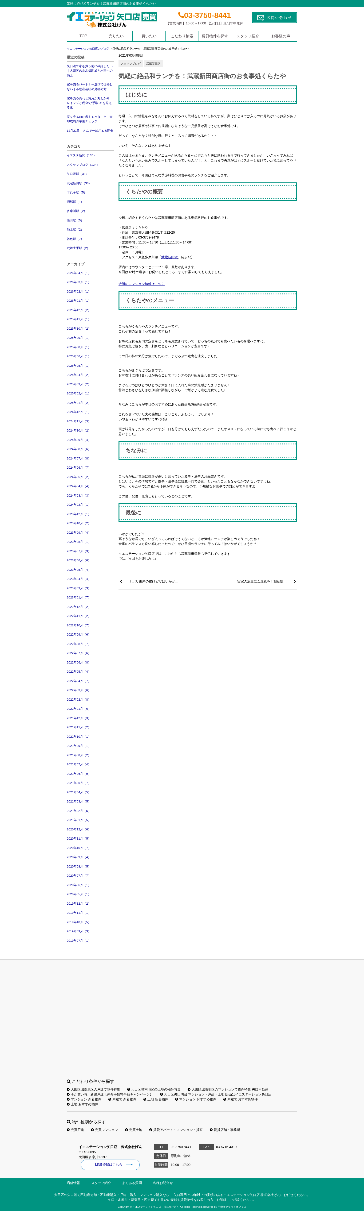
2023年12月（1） (79, 514)
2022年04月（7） (79, 681)
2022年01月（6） (79, 708)
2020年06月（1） (79, 885)
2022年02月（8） (79, 699)
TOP (83, 36)
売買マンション (104, 1130)
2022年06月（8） (79, 662)
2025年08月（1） (79, 347)
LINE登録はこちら (108, 1164)
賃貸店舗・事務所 (225, 1130)
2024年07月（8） (79, 458)
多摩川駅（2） (77, 211)
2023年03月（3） (79, 588)
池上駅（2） (75, 229)
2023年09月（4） (79, 532)
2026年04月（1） (79, 273)
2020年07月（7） (79, 875)
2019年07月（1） (79, 940)
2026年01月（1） (79, 300)
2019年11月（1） (79, 912)
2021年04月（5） (79, 792)
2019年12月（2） (79, 903)
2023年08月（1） (79, 542)
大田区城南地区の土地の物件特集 (154, 1089)
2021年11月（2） (79, 727)
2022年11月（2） (79, 616)
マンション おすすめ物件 (195, 1099)
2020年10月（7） (79, 848)
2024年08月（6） (79, 449)
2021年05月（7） (79, 783)
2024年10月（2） (79, 430)
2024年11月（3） (79, 421)
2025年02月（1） (79, 393)
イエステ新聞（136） (81, 155)
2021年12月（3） (79, 718)
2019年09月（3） (79, 931)
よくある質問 (132, 1183)
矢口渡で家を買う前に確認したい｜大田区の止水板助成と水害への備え (90, 70)
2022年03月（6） (79, 690)
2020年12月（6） (79, 829)
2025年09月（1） (79, 337)
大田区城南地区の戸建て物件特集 (93, 1089)
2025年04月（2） (79, 375)
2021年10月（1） (79, 736)
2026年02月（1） (79, 291)
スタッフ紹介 (248, 36)
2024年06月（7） (79, 467)
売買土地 (133, 1130)
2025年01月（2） (79, 403)
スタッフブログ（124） (83, 164)
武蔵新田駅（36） (79, 183)
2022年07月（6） (79, 653)
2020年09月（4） (79, 857)
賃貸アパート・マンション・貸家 (176, 1130)
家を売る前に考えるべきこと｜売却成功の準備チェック (90, 119)
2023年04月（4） (79, 579)
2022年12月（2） (79, 607)
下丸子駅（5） (77, 192)
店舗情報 (73, 1183)
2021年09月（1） (79, 746)
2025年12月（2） (79, 310)
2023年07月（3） (79, 551)
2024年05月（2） (79, 477)
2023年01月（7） (79, 597)
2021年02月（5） (79, 811)
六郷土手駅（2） (78, 248)
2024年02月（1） (79, 504)
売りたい (116, 36)
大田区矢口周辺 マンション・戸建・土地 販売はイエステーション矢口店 (215, 1094)
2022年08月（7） (79, 644)
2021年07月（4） (79, 764)
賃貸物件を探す (215, 36)
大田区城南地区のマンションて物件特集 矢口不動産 (228, 1089)
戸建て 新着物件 (122, 1099)
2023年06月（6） (79, 560)
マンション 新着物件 (84, 1099)
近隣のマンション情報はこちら (142, 284)
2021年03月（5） (79, 801)
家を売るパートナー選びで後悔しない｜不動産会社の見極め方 (90, 87)
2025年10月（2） (79, 328)
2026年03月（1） (79, 282)
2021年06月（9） (79, 773)
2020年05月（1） (79, 894)
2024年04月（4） (79, 486)
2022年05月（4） (79, 671)
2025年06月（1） (79, 356)
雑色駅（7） (75, 239)
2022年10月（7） (79, 625)
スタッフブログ (131, 63)
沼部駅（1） (75, 202)
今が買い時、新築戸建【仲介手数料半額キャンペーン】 (110, 1094)
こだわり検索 (182, 36)
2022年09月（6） (79, 634)
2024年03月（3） (79, 495)
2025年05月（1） (79, 365)
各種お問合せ (163, 1183)
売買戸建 (75, 1130)
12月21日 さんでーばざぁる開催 (90, 130)
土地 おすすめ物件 (82, 1104)
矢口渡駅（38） (77, 174)
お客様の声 (280, 36)
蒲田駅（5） (75, 220)
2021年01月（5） (79, 820)
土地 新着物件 (155, 1099)
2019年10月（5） (79, 922)
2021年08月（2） (79, 755)
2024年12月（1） (79, 412)
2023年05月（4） (79, 569)
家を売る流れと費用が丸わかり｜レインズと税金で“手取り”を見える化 (90, 102)
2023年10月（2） (79, 523)
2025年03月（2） (79, 384)
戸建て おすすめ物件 (240, 1099)
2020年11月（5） (79, 838)
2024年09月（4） (79, 440)
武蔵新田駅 (153, 63)
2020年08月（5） (79, 866)
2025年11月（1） (79, 319)
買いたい (149, 36)
